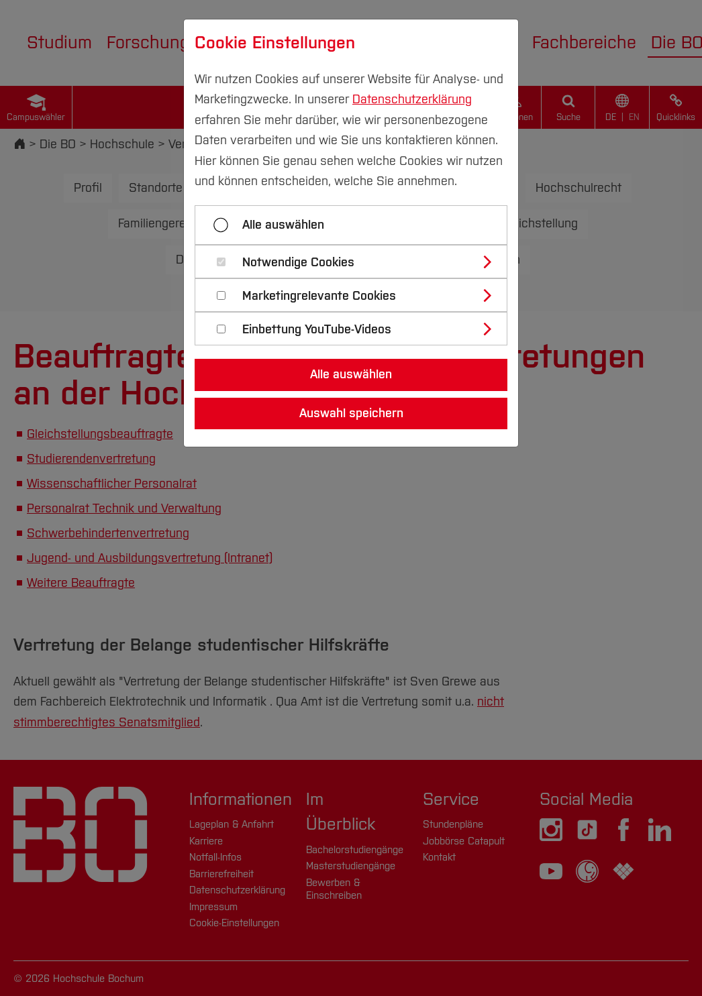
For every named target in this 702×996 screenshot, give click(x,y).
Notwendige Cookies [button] (298, 263)
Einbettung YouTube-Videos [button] (316, 330)
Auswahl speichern (351, 413)
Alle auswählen (283, 224)
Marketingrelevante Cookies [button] (319, 296)
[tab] (357, 262)
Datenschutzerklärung (412, 99)
